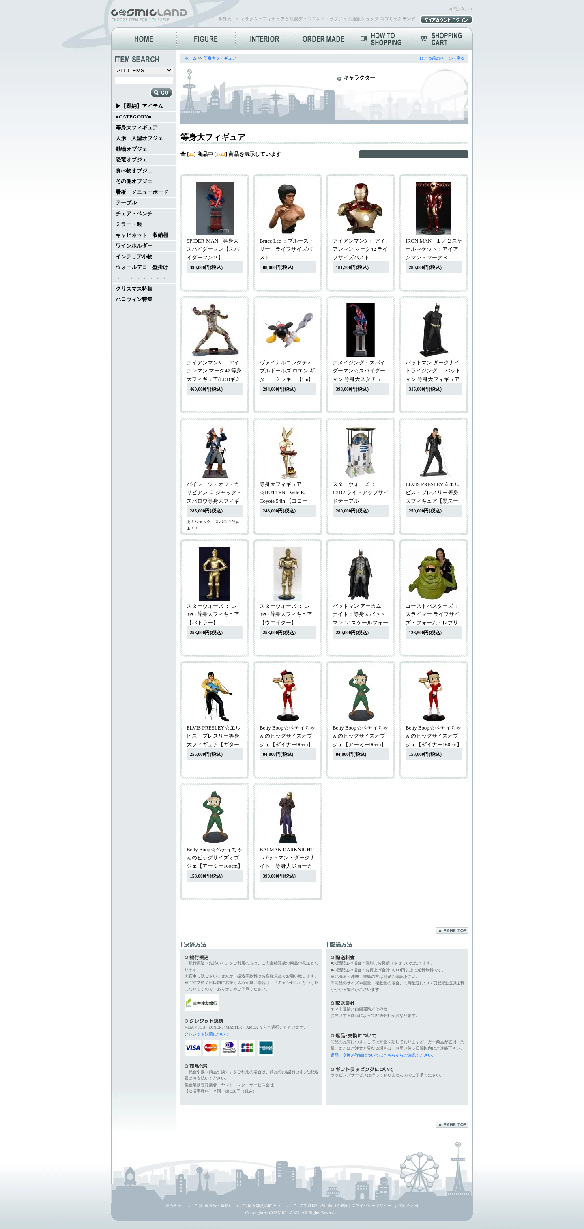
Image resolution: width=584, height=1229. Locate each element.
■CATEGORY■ (133, 117)
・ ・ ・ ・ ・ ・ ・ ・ (141, 278)
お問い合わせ (461, 9)
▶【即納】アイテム (139, 106)
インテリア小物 (134, 257)
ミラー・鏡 (129, 224)
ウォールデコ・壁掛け (142, 267)
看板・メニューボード (142, 192)
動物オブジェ (131, 149)
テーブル (126, 203)
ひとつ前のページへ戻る (442, 58)
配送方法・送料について (222, 1205)
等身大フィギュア (137, 128)
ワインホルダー (134, 246)
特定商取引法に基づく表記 (324, 1205)
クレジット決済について (207, 1034)
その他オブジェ (134, 181)
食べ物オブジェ (134, 171)
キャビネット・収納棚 (142, 235)
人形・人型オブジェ (139, 138)
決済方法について (181, 1205)
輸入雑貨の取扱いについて (272, 1205)
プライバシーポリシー (371, 1205)
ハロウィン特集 (134, 299)
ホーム (191, 58)
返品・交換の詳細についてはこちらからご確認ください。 (383, 1055)
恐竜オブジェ (131, 160)
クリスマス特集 (134, 289)
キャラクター (359, 78)
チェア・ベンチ (134, 214)
